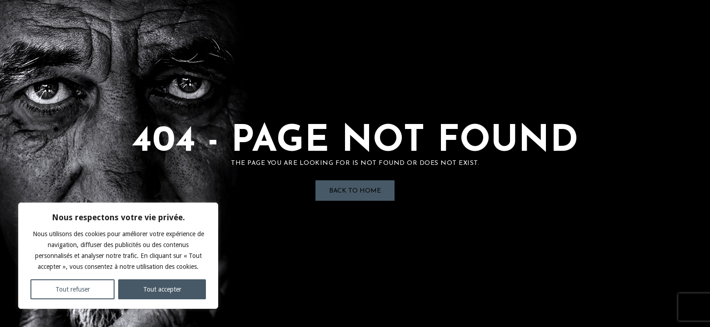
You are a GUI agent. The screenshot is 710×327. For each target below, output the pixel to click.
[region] (118, 256)
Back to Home (355, 191)
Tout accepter (162, 289)
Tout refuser (72, 289)
